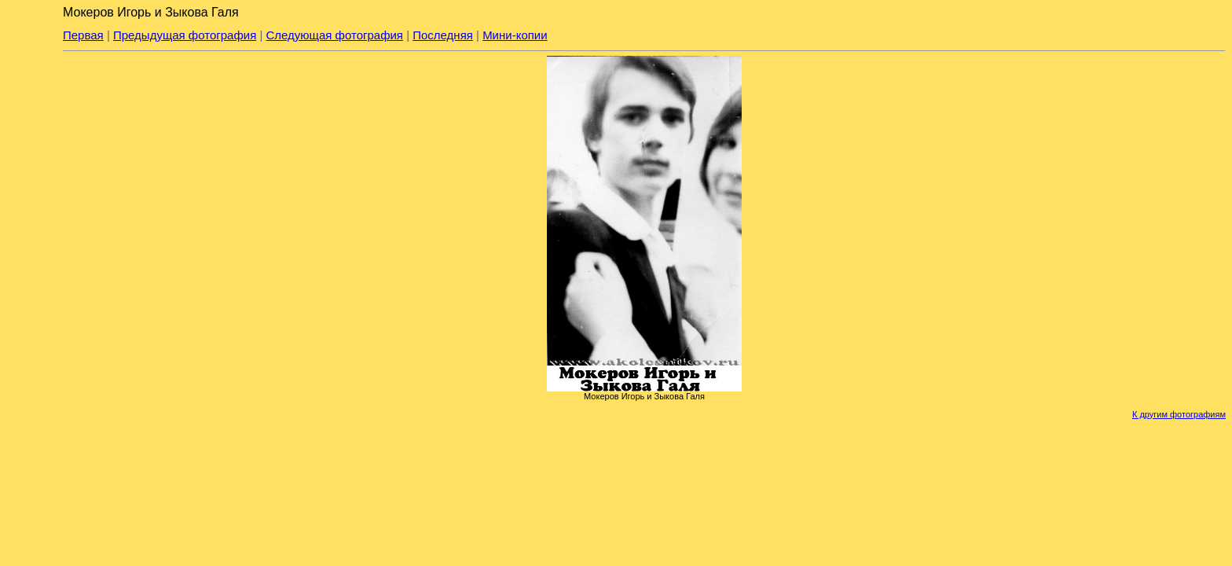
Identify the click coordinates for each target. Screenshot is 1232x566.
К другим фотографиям (1179, 414)
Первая (83, 35)
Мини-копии (515, 35)
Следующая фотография (334, 35)
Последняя (442, 35)
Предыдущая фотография (184, 35)
